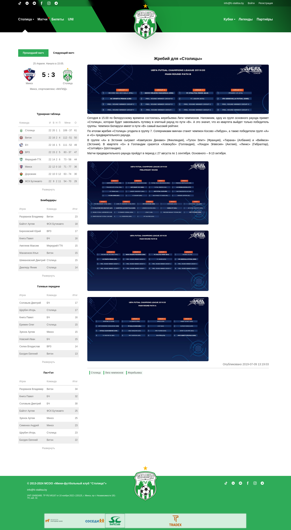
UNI (71, 19)
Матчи (42, 19)
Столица (25, 19)
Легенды (246, 19)
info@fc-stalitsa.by (234, 3)
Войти (251, 3)
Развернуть (48, 189)
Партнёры (265, 19)
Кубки (228, 19)
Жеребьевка (135, 372)
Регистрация (266, 3)
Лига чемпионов (114, 372)
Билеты (58, 19)
